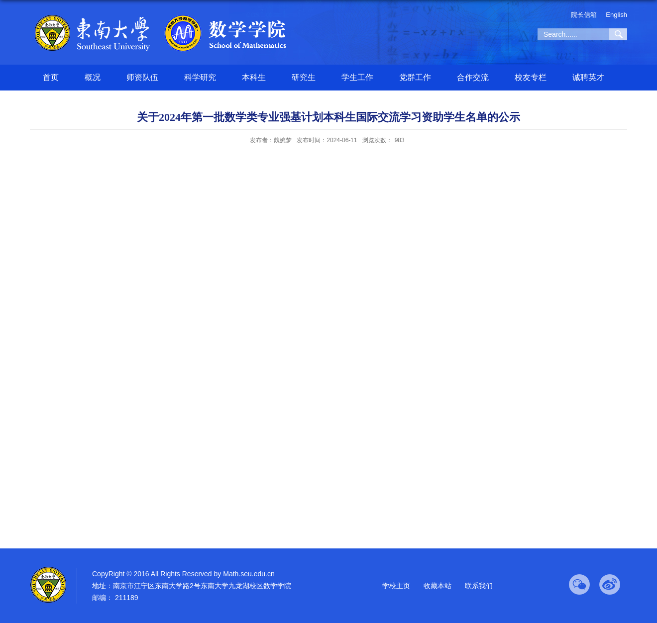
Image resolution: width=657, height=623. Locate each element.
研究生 (304, 77)
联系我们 (479, 586)
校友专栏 (531, 77)
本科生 (254, 77)
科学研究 (200, 77)
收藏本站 (437, 586)
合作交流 (473, 77)
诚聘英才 (588, 77)
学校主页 (396, 586)
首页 (51, 77)
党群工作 (415, 77)
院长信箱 (584, 14)
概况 (93, 77)
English (616, 14)
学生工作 (357, 77)
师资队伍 (142, 77)
